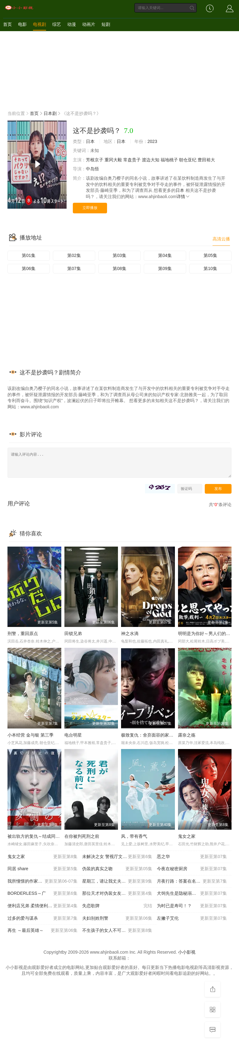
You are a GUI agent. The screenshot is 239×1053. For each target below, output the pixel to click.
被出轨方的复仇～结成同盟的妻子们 (42, 836)
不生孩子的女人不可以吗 (117, 930)
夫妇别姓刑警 (117, 918)
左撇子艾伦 (192, 918)
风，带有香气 (134, 836)
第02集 (74, 255)
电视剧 (39, 24)
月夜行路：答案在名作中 (192, 881)
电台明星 (73, 735)
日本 (90, 141)
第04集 (165, 255)
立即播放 (89, 208)
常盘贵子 (132, 159)
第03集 (119, 255)
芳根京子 (94, 159)
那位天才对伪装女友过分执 (117, 893)
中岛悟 (92, 168)
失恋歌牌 (117, 906)
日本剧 (50, 113)
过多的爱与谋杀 (42, 918)
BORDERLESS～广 (42, 893)
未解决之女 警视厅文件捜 (117, 857)
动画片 (88, 24)
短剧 (105, 24)
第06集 (28, 268)
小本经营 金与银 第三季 (30, 735)
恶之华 (192, 857)
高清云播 (221, 238)
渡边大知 (150, 159)
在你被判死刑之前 (81, 836)
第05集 (210, 255)
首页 (7, 24)
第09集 (165, 268)
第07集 (74, 268)
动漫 (71, 24)
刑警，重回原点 (22, 633)
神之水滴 (129, 633)
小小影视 (186, 952)
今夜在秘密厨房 (192, 869)
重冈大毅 (113, 159)
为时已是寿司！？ (192, 906)
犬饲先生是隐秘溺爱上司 (192, 893)
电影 (22, 24)
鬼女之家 (186, 836)
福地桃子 (169, 159)
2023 (152, 141)
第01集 (28, 255)
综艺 (56, 24)
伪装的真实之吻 (117, 869)
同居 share (42, 869)
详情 (183, 196)
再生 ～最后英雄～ (42, 930)
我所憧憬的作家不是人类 (42, 881)
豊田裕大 (206, 159)
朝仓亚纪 (187, 159)
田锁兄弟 (73, 633)
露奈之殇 (186, 735)
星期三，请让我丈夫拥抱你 (117, 881)
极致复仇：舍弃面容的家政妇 (149, 735)
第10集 (210, 268)
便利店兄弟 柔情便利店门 (42, 906)
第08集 (119, 268)
